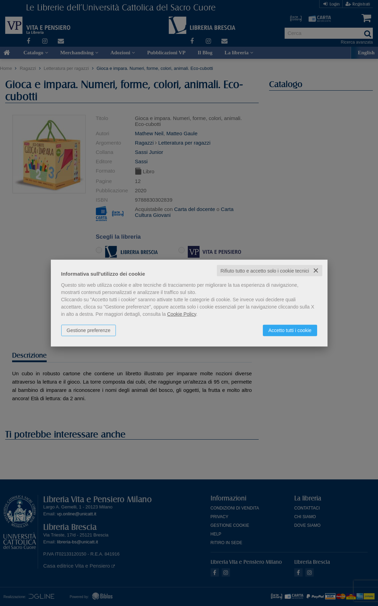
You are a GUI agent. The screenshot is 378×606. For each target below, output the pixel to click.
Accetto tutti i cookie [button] (290, 330)
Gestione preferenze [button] (89, 330)
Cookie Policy (181, 313)
